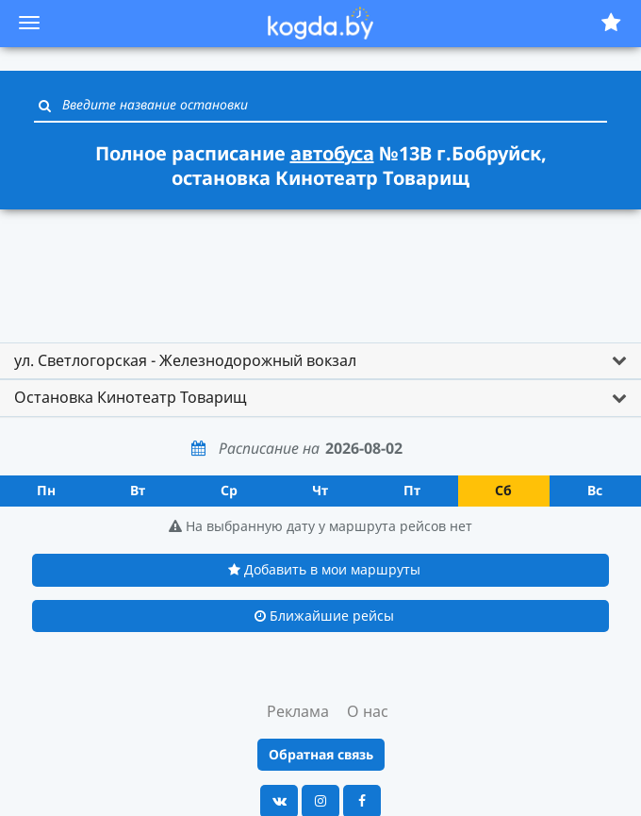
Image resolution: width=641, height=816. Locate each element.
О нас (367, 711)
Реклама (298, 711)
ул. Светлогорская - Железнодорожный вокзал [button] (185, 360)
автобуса (332, 153)
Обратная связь (321, 754)
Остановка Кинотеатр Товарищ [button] (130, 397)
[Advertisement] (320, 267)
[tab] (320, 361)
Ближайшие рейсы (324, 615)
